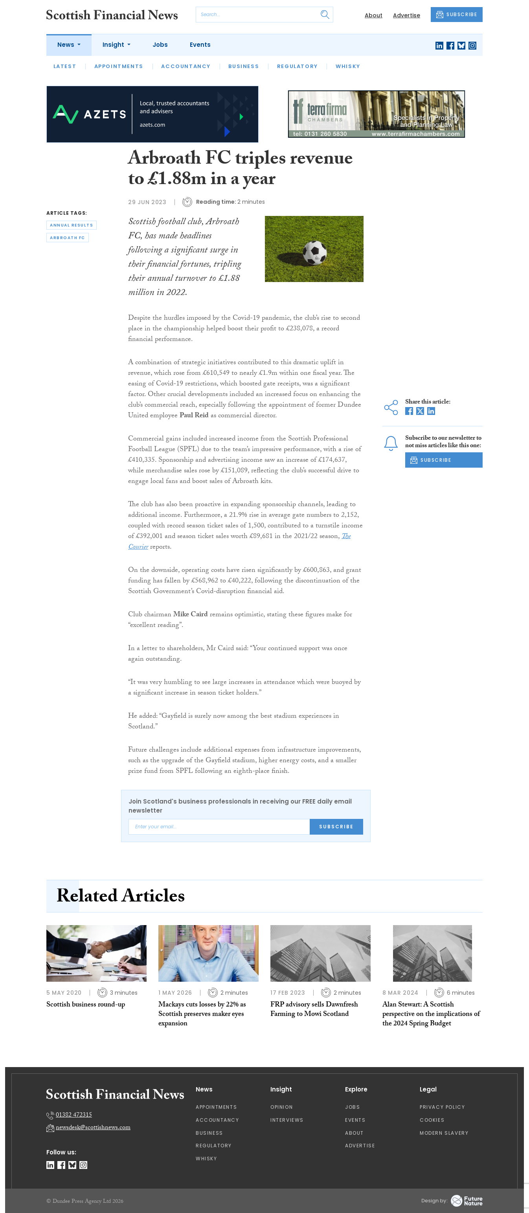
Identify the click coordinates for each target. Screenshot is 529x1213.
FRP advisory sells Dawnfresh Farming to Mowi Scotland (314, 1010)
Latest (65, 66)
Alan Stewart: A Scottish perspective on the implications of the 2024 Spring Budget (431, 1015)
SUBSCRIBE (456, 14)
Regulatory (297, 66)
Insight (114, 45)
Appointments (118, 66)
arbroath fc (67, 238)
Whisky (348, 66)
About (373, 15)
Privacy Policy (442, 1107)
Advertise (406, 15)
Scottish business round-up (85, 1005)
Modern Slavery (444, 1133)
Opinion (281, 1107)
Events (200, 45)
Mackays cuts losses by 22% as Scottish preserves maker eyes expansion (202, 1015)
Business (243, 66)
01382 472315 (74, 1115)
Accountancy (186, 66)
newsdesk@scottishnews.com (93, 1128)
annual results (71, 225)
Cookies (432, 1120)
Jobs (160, 45)
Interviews (287, 1120)
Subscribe (336, 826)
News (66, 45)
